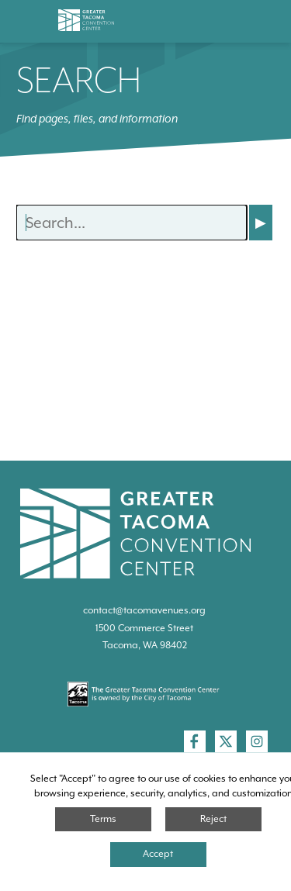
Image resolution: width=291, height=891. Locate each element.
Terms (103, 818)
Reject (213, 818)
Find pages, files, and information (97, 118)
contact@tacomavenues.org (144, 610)
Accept (158, 853)
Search (78, 80)
